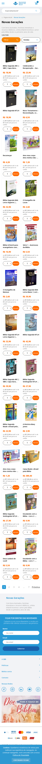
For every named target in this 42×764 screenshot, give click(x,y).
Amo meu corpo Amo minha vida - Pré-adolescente (30, 156)
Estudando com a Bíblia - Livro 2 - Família (30, 515)
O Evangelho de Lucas (29, 201)
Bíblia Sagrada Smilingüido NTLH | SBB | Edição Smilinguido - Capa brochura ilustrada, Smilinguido (10, 515)
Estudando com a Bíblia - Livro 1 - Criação (30, 560)
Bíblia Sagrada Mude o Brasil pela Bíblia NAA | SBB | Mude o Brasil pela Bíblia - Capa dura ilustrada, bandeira (10, 425)
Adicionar (15, 84)
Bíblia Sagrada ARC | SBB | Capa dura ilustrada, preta (11, 67)
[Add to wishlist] (16, 48)
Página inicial (8, 17)
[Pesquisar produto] (37, 11)
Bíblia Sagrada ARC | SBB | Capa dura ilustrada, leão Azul (11, 380)
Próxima (36, 587)
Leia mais (5, 35)
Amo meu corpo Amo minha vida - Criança (10, 470)
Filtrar (11, 40)
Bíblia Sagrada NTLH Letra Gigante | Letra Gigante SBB (11, 336)
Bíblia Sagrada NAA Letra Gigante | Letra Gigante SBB (10, 201)
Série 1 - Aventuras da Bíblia (30, 246)
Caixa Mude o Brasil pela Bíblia (30, 470)
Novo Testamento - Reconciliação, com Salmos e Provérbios (31, 111)
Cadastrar (21, 649)
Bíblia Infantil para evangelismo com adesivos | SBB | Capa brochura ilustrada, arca (10, 246)
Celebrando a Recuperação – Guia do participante (31, 67)
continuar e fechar (21, 760)
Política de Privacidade (21, 755)
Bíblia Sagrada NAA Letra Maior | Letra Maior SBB (30, 291)
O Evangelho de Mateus (9, 291)
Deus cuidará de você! (9, 560)
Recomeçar (7, 155)
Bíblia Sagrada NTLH (11, 110)
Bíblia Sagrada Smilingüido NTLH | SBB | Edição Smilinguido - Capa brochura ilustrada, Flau (30, 380)
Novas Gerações (19, 17)
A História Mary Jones (29, 425)
